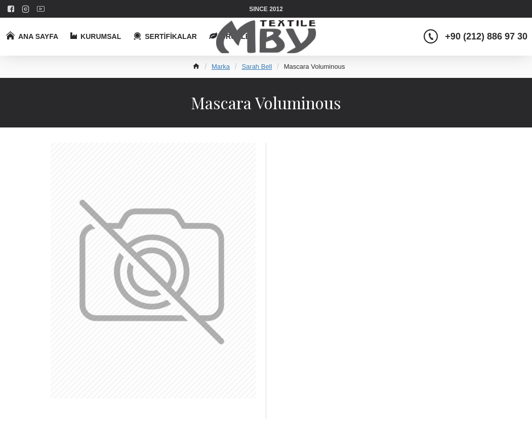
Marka (221, 66)
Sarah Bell (256, 66)
